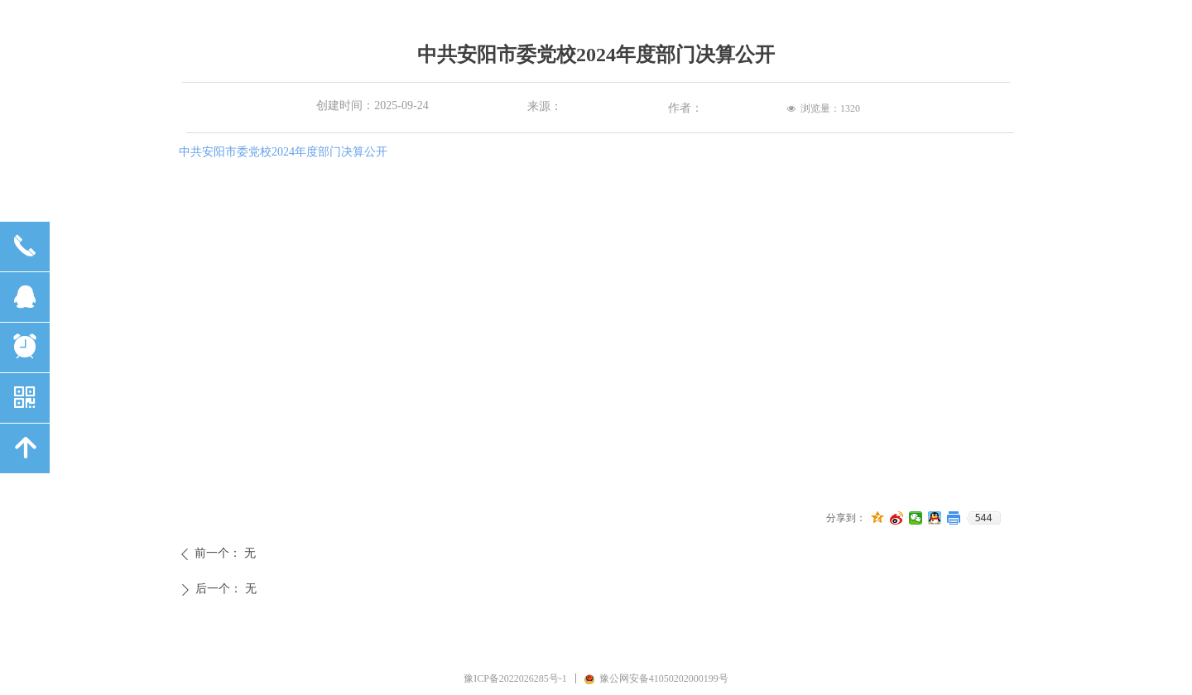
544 (984, 518)
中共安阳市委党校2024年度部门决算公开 (283, 152)
